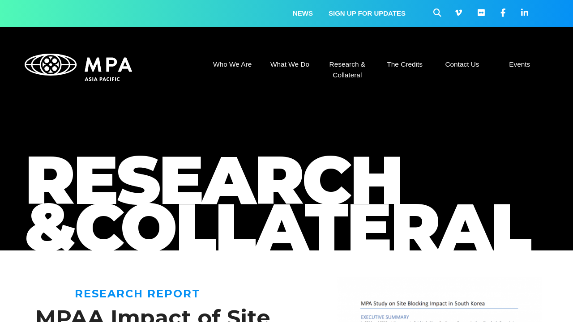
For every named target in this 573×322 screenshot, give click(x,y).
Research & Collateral (347, 69)
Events (519, 64)
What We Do (289, 64)
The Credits (405, 64)
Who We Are (232, 64)
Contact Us (462, 64)
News (303, 13)
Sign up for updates (367, 13)
